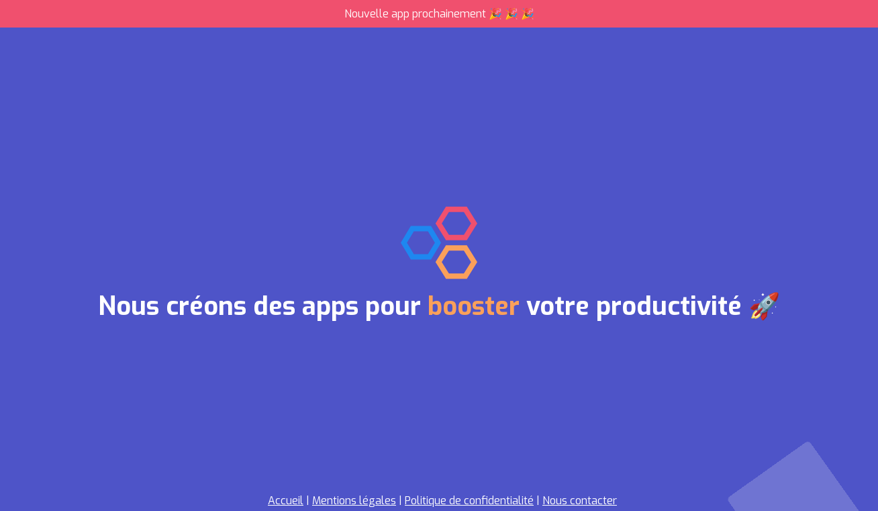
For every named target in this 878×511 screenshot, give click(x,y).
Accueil (285, 501)
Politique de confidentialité (469, 501)
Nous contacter (579, 501)
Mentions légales (354, 501)
